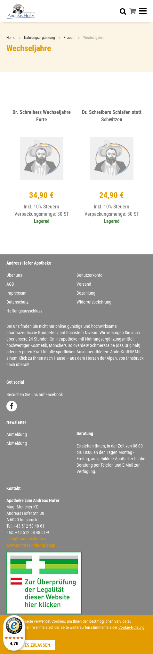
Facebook (11, 406)
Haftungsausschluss (24, 310)
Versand (83, 284)
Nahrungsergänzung (40, 37)
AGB (10, 284)
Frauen (70, 37)
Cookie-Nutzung (131, 627)
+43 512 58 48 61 (29, 526)
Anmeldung (16, 434)
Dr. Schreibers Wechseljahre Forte (41, 116)
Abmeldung (16, 443)
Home (11, 37)
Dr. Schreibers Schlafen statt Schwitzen (111, 116)
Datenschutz (17, 301)
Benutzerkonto (89, 275)
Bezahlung (85, 293)
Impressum (16, 293)
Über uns (14, 275)
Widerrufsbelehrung (93, 301)
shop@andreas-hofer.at (27, 538)
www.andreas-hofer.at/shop (30, 545)
